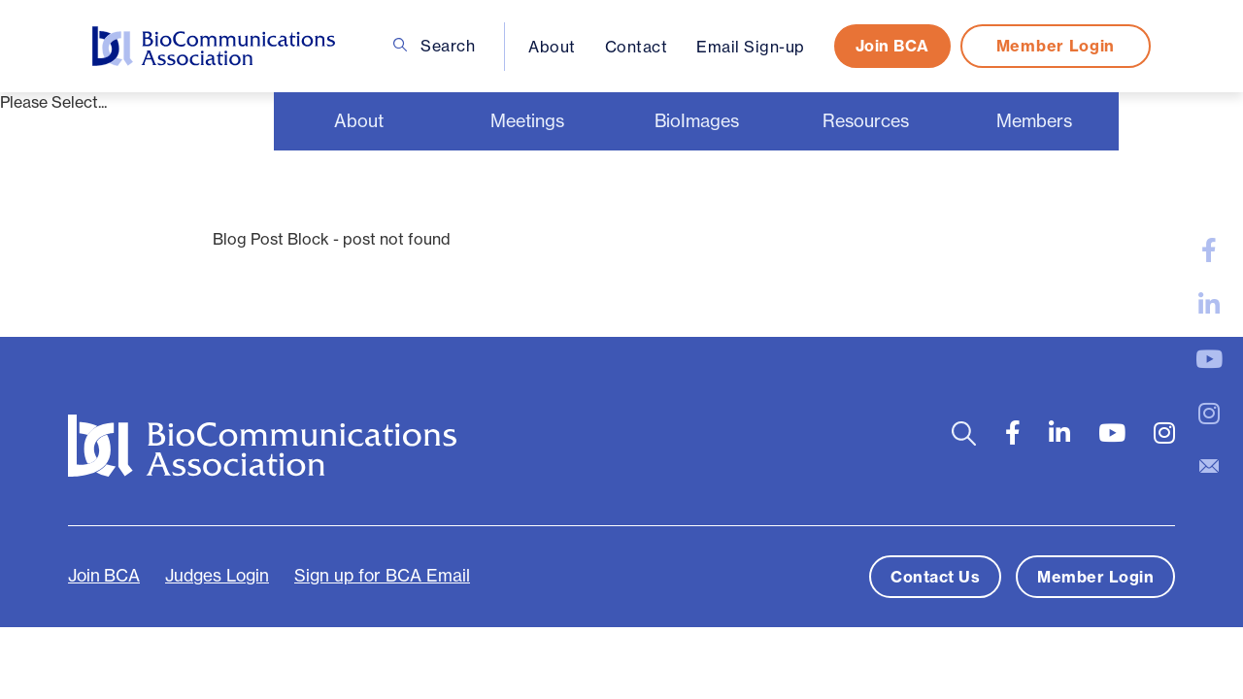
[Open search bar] (964, 433)
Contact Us (935, 576)
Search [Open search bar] (434, 45)
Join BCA (892, 45)
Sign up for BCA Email (382, 575)
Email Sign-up (750, 46)
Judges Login (217, 575)
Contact (636, 46)
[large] (1209, 250)
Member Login (1055, 45)
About (552, 46)
